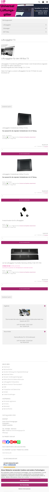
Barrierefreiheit (8, 369)
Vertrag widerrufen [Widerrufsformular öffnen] (9, 415)
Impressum (7, 367)
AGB (5, 387)
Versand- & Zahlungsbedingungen (13, 377)
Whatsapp (5, 433)
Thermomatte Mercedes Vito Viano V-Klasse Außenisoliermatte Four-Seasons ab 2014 (25, 320)
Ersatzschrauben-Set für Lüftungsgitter (13, 220)
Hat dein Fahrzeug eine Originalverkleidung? (16, 372)
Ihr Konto (6, 404)
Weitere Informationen (24, 489)
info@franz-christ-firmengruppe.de (15, 430)
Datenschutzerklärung (34, 477)
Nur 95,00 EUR (24, 341)
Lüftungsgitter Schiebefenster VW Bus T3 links (15, 128)
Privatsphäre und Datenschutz (12, 389)
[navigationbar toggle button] (47, 2)
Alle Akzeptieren (24, 480)
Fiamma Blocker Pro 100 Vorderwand (24, 337)
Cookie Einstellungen (9, 394)
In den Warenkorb (24, 153)
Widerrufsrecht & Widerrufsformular (14, 379)
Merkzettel (7, 406)
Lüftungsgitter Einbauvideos (11, 382)
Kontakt (6, 392)
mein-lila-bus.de (6, 453)
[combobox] (6, 106)
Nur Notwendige (24, 485)
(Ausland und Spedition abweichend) (27, 137)
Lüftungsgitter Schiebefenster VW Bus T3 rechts (15, 174)
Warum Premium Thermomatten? (13, 384)
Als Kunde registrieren (10, 401)
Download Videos (8, 374)
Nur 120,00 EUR (24, 325)
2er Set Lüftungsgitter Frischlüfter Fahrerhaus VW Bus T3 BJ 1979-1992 (21, 263)
